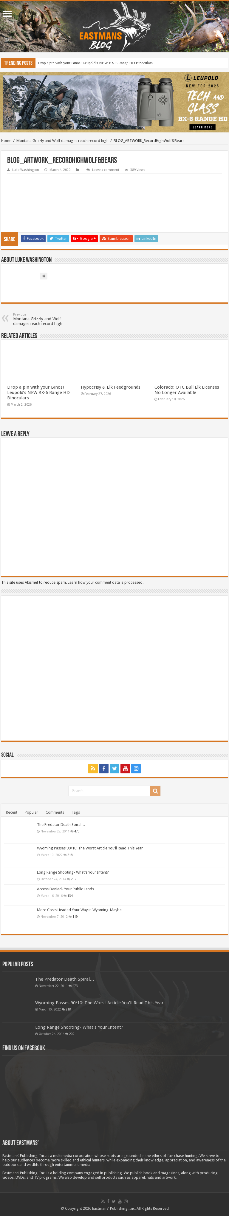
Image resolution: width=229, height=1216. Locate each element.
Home (6, 140)
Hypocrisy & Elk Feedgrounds (110, 387)
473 (77, 831)
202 (73, 879)
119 (75, 916)
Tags (76, 812)
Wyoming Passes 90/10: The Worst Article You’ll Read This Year (90, 848)
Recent (11, 812)
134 (70, 895)
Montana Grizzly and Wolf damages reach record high (62, 140)
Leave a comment (105, 170)
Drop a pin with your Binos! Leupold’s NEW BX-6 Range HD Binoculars (95, 63)
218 (70, 855)
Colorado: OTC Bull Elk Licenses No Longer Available (186, 389)
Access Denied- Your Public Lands (65, 889)
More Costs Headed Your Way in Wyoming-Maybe (79, 910)
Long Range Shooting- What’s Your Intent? (73, 872)
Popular (31, 812)
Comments (55, 812)
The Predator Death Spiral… (61, 824)
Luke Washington (25, 170)
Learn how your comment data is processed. (105, 582)
